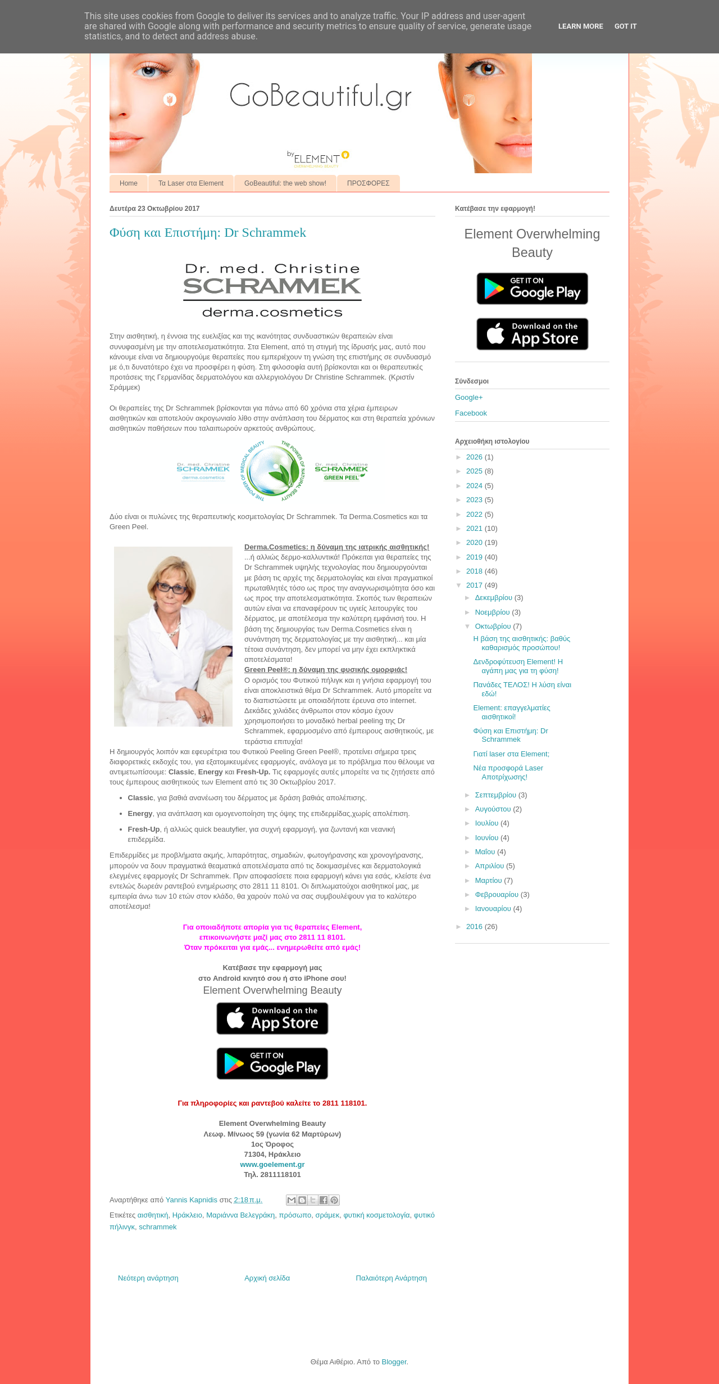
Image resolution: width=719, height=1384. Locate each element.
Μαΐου (486, 851)
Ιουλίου (487, 823)
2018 (475, 571)
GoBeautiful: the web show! (285, 183)
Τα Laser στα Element (191, 183)
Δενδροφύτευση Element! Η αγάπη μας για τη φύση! (518, 666)
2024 (475, 485)
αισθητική (153, 1215)
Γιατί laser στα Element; (511, 754)
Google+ (469, 397)
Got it (626, 26)
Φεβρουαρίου (498, 894)
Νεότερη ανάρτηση (148, 1278)
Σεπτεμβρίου (496, 795)
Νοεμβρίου (493, 612)
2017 (475, 585)
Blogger (393, 1362)
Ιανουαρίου (494, 908)
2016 (475, 926)
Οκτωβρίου (494, 626)
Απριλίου (490, 866)
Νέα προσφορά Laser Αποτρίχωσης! (508, 772)
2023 (475, 499)
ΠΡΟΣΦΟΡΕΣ (368, 183)
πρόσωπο (295, 1215)
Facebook (471, 413)
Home (129, 183)
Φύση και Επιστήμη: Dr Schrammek (510, 735)
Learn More (580, 26)
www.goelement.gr (272, 1164)
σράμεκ (327, 1215)
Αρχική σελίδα (267, 1278)
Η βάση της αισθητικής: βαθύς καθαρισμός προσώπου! (521, 643)
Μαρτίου (489, 880)
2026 (475, 457)
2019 (475, 557)
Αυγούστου (494, 809)
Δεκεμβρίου (495, 597)
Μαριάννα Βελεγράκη (240, 1215)
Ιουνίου (487, 837)
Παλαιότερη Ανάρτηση (391, 1278)
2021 (475, 528)
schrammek (157, 1227)
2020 (475, 542)
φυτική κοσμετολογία (376, 1215)
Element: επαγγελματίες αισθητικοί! (511, 712)
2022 (475, 514)
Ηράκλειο (187, 1215)
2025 (475, 471)
